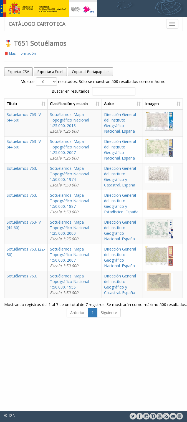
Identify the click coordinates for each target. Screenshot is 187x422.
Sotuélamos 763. (22, 179)
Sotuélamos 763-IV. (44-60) (31, 114)
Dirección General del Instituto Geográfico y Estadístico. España (126, 225)
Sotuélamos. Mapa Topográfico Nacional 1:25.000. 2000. (80, 258)
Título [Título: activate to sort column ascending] (12, 103)
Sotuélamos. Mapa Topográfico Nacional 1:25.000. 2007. (80, 155)
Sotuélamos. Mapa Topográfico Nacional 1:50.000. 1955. (80, 323)
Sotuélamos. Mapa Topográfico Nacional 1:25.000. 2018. (80, 123)
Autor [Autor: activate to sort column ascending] (120, 103)
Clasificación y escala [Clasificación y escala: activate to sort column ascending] (80, 103)
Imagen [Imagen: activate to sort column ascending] (158, 103)
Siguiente (109, 357)
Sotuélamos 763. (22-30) (29, 282)
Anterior (77, 357)
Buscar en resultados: (93, 91)
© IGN (10, 415)
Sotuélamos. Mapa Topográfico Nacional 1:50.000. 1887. (80, 220)
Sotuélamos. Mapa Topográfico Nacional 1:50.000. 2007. (80, 291)
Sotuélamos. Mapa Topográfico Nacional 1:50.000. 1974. (80, 188)
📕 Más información (20, 53)
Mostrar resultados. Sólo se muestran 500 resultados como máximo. (93, 81)
